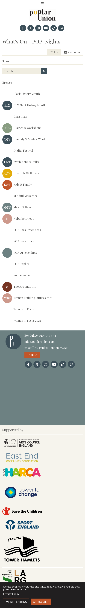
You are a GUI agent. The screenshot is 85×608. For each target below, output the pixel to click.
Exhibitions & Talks (20, 162)
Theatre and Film (19, 287)
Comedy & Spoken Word (23, 139)
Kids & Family (17, 185)
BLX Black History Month (24, 105)
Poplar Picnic (16, 275)
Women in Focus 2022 (21, 321)
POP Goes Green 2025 (21, 241)
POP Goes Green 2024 (21, 230)
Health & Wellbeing (20, 173)
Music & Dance (17, 207)
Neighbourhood (18, 219)
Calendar (72, 52)
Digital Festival (17, 151)
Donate (32, 355)
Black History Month (21, 94)
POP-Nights (15, 264)
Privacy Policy (11, 594)
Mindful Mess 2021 (19, 196)
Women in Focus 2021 (21, 309)
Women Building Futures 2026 (27, 298)
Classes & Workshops (21, 128)
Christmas (14, 117)
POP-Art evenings (19, 253)
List (54, 52)
